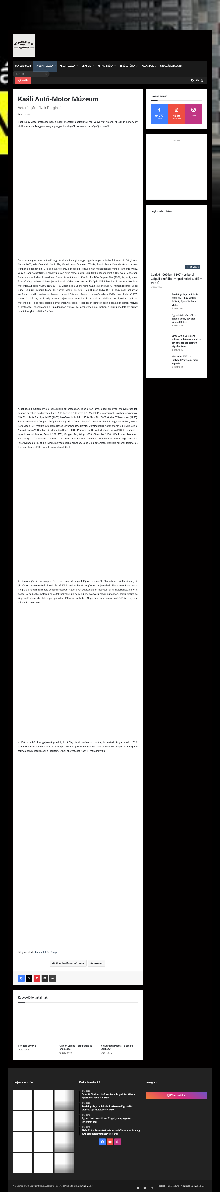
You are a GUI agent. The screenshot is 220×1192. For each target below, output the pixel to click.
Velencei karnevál (27, 1045)
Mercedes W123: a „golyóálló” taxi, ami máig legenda (185, 360)
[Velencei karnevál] (36, 1024)
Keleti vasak (67, 66)
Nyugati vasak (44, 66)
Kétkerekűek (105, 66)
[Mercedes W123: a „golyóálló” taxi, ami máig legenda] (160, 364)
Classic (86, 66)
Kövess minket (176, 1095)
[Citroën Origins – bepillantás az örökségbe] (77, 1024)
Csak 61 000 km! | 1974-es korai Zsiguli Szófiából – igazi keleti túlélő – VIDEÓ (176, 279)
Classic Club (23, 66)
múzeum (97, 963)
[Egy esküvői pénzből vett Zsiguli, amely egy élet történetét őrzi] (160, 323)
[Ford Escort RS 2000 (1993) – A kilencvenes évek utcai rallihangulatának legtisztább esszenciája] (64, 1163)
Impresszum (173, 1186)
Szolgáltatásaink (171, 66)
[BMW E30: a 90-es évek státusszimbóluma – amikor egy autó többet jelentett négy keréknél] (160, 343)
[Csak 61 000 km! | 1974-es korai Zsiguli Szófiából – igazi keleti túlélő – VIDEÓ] (176, 245)
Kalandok (148, 66)
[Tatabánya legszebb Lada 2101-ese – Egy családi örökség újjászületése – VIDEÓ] (160, 302)
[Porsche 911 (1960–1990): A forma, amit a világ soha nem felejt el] (22, 1142)
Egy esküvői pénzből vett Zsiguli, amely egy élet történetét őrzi (184, 319)
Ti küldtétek (127, 66)
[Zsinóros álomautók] (22, 1163)
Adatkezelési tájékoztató (193, 1186)
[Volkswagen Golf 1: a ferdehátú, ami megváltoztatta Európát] (64, 1121)
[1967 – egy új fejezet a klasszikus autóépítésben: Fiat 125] (43, 1142)
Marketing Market (84, 1186)
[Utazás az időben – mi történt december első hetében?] (64, 1142)
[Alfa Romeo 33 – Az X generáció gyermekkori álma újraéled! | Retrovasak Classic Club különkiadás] (43, 1163)
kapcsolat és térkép (46, 952)
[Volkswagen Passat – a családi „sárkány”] (119, 1024)
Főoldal (161, 1186)
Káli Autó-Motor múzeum (69, 963)
